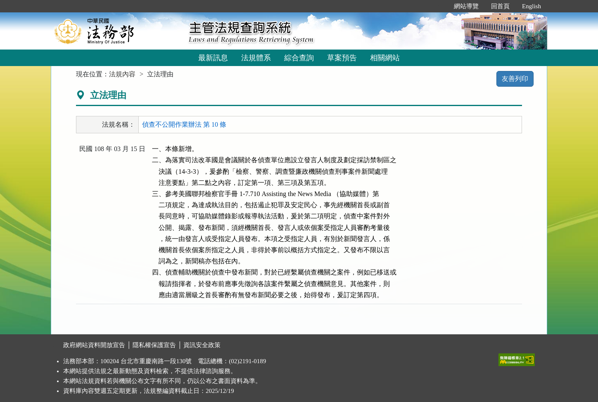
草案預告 (342, 58)
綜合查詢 (299, 58)
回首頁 (500, 6)
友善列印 (515, 78)
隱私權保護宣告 (154, 345)
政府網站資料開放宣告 (94, 345)
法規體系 (256, 58)
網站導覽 (466, 6)
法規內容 (122, 74)
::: (439, 6)
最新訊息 (213, 58)
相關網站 (385, 58)
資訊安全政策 (202, 345)
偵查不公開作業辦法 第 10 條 (184, 124)
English (531, 6)
